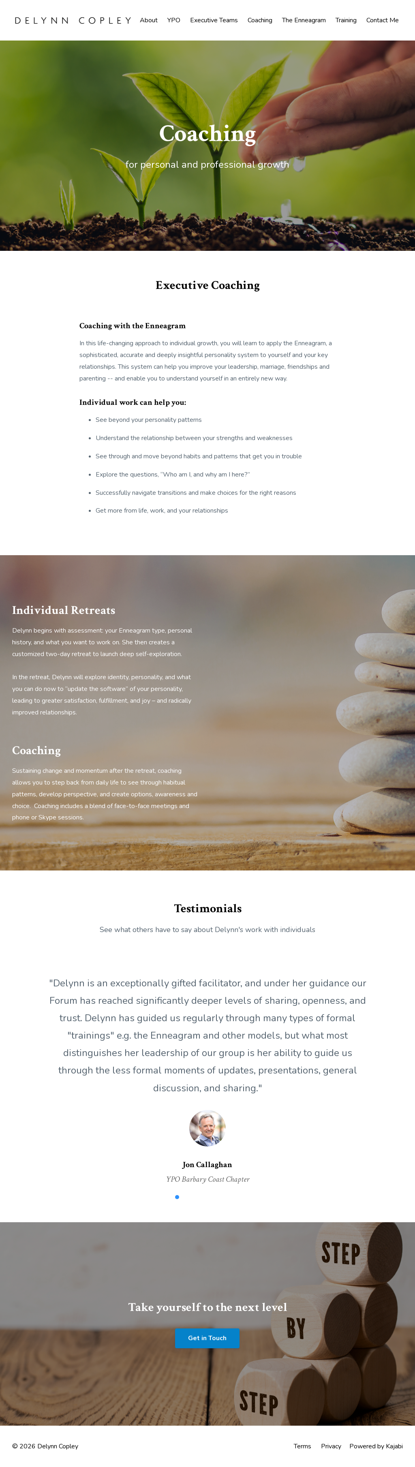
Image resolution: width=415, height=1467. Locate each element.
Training (346, 20)
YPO (173, 20)
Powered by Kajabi (376, 1446)
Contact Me (382, 20)
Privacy (331, 1446)
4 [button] (214, 1197)
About (149, 20)
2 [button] (189, 1197)
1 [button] (177, 1197)
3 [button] (201, 1197)
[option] (207, 1073)
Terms (302, 1446)
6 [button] (238, 1197)
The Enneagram (304, 20)
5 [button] (226, 1197)
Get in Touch (207, 1338)
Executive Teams (214, 20)
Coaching (260, 20)
